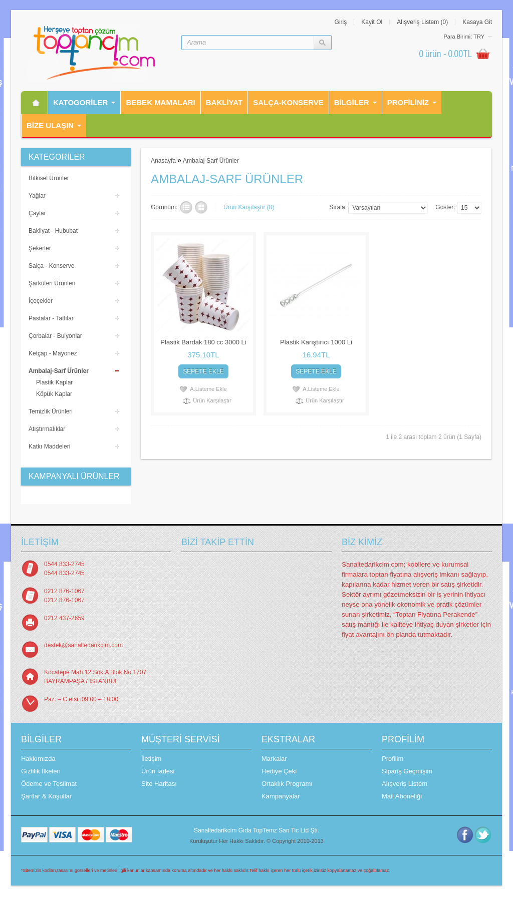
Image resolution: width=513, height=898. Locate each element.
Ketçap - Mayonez (53, 353)
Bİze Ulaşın (50, 125)
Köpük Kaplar (54, 393)
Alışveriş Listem (404, 783)
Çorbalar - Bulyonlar (55, 335)
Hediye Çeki (279, 771)
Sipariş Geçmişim (407, 771)
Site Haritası (159, 783)
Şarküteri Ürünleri (52, 283)
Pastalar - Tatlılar (51, 318)
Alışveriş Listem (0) (422, 22)
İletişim (151, 758)
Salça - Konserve (51, 265)
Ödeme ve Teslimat (49, 783)
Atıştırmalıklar (47, 428)
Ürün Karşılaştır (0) (248, 207)
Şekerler (40, 248)
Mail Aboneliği (402, 796)
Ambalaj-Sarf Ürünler (59, 370)
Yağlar (37, 195)
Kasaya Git (477, 22)
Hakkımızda (38, 758)
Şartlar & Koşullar (46, 796)
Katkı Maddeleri (49, 446)
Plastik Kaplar (54, 382)
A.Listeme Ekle (208, 389)
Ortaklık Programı (287, 783)
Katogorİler (80, 102)
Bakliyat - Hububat (53, 230)
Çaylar (37, 213)
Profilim (392, 758)
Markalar (274, 758)
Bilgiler (351, 102)
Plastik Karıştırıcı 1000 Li (316, 342)
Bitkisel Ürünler (49, 178)
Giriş (341, 22)
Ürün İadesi (157, 771)
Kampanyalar (281, 796)
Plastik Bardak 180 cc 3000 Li (203, 342)
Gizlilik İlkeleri (41, 771)
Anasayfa (163, 160)
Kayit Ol (371, 22)
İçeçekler (41, 300)
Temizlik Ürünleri (51, 411)
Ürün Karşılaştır (212, 400)
